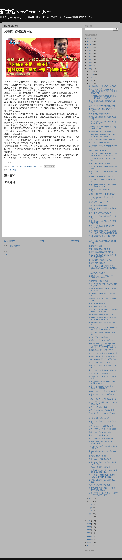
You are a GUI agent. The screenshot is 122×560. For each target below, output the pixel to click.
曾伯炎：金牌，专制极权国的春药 (101, 426)
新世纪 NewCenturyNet (25, 11)
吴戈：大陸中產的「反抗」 (98, 306)
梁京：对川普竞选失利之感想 (99, 435)
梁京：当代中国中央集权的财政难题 (102, 106)
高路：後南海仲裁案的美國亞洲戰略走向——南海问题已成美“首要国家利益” (103, 232)
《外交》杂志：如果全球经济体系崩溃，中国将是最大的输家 (102, 135)
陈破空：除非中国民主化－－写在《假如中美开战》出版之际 (102, 489)
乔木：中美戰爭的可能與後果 (99, 485)
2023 (89, 47)
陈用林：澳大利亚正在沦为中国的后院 (102, 86)
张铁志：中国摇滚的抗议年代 (99, 467)
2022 (89, 50)
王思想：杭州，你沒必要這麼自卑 (101, 132)
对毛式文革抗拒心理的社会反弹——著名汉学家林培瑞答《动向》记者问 (103, 154)
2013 (89, 527)
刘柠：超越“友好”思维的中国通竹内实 (102, 359)
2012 (89, 530)
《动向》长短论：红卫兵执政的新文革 (102, 399)
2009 (89, 539)
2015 (89, 521)
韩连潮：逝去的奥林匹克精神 (99, 281)
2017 (89, 65)
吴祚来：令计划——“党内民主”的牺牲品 (103, 391)
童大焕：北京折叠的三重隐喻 (99, 143)
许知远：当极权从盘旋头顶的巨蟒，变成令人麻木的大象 (102, 256)
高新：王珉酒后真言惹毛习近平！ (101, 373)
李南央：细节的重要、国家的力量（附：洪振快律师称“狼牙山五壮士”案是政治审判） (103, 91)
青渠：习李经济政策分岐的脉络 (100, 432)
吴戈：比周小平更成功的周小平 (100, 213)
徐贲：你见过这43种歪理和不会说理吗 (103, 140)
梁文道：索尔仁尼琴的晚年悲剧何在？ (102, 370)
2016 (89, 69)
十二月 (91, 71)
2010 (89, 536)
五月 (91, 505)
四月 (91, 508)
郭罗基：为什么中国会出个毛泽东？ (102, 340)
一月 (91, 517)
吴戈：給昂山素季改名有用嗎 (99, 163)
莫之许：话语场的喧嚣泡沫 (98, 337)
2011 (89, 533)
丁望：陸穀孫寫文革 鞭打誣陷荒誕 (101, 438)
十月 (91, 77)
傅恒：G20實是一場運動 (97, 151)
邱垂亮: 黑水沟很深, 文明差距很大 (101, 350)
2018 (89, 62)
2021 (89, 53)
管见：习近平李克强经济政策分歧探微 (102, 429)
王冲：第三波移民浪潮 (97, 303)
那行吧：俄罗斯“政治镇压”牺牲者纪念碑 (103, 356)
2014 (89, 524)
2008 (89, 542)
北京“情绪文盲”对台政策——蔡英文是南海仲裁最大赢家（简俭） (103, 471)
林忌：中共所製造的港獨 (98, 407)
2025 (89, 41)
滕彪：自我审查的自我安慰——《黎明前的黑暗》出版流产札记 (103, 310)
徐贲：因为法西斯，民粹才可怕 (100, 249)
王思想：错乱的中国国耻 (98, 456)
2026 (89, 38)
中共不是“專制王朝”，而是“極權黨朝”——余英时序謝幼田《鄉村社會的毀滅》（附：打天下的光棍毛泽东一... (102, 345)
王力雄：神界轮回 (95, 246)
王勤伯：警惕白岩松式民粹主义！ (101, 114)
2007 (89, 545)
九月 (91, 80)
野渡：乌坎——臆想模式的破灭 (100, 459)
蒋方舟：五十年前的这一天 (98, 202)
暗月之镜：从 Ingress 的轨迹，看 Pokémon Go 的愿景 (101, 277)
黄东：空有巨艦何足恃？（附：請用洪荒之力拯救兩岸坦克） (102, 185)
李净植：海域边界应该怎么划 (99, 362)
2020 (89, 56)
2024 (89, 44)
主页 (42, 241)
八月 (91, 83)
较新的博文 (9, 241)
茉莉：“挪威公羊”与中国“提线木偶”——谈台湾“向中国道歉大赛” (103, 387)
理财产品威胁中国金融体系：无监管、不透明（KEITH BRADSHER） (102, 476)
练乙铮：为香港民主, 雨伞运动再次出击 (103, 353)
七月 (91, 499)
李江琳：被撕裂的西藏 (97, 263)
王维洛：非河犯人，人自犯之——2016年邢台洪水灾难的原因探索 (103, 328)
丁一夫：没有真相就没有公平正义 (101, 260)
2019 (89, 59)
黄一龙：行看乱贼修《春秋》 (99, 418)
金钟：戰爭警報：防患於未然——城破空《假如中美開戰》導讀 (103, 494)
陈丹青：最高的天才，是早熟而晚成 (102, 194)
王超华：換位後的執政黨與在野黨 (101, 252)
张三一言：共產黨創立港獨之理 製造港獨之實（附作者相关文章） (103, 318)
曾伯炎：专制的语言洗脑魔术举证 (101, 314)
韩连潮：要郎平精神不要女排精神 (101, 176)
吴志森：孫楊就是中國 (97, 273)
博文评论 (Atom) (15, 246)
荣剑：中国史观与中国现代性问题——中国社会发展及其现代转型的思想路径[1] (103, 268)
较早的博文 (74, 241)
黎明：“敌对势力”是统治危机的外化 (101, 410)
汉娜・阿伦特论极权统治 (98, 205)
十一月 (91, 74)
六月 (91, 502)
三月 (91, 511)
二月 (91, 514)
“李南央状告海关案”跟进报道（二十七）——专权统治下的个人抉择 (103, 97)
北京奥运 (13, 170)
